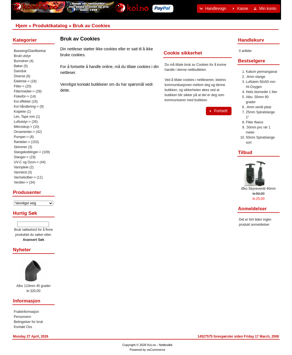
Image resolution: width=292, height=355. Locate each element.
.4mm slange (255, 77)
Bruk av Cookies (91, 25)
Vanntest (20, 172)
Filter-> (19, 86)
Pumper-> (21, 137)
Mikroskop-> (23, 127)
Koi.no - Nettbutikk (159, 345)
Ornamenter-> (24, 132)
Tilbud (245, 152)
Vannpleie (21, 167)
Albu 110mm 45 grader (33, 286)
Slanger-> (21, 157)
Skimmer (20, 147)
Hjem (21, 25)
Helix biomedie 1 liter (261, 92)
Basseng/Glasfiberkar (30, 51)
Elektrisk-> (22, 81)
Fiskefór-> (21, 96)
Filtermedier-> (24, 91)
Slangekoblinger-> (27, 152)
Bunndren (21, 61)
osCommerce (156, 349)
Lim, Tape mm (24, 117)
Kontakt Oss (23, 327)
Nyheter (22, 249)
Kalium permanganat (261, 72)
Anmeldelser (252, 208)
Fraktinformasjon (26, 312)
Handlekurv (251, 40)
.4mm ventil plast (258, 107)
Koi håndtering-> (26, 106)
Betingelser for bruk (28, 322)
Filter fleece (254, 122)
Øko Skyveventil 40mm (258, 189)
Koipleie (20, 112)
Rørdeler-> (22, 142)
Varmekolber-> (25, 177)
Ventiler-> (21, 182)
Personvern (22, 317)
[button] (213, 8)
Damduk (20, 71)
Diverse (19, 76)
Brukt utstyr (22, 56)
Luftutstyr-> (22, 122)
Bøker (18, 66)
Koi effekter (22, 101)
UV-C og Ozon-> (26, 162)
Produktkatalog (50, 25)
